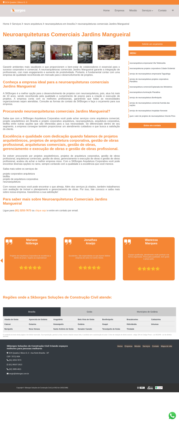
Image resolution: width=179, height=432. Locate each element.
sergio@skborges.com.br (18, 374)
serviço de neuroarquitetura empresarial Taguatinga (150, 75)
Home (106, 10)
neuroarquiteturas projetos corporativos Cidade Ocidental (152, 69)
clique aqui (41, 210)
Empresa (119, 10)
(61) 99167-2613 (14, 365)
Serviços (146, 10)
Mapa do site (166, 346)
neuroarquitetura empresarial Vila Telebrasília (148, 63)
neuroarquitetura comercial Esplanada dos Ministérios (151, 89)
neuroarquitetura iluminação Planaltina (145, 94)
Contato (162, 10)
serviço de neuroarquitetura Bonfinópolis (146, 100)
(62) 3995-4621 (14, 369)
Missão (133, 10)
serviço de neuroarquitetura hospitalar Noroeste (148, 114)
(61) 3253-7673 (23, 210)
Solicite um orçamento (152, 44)
